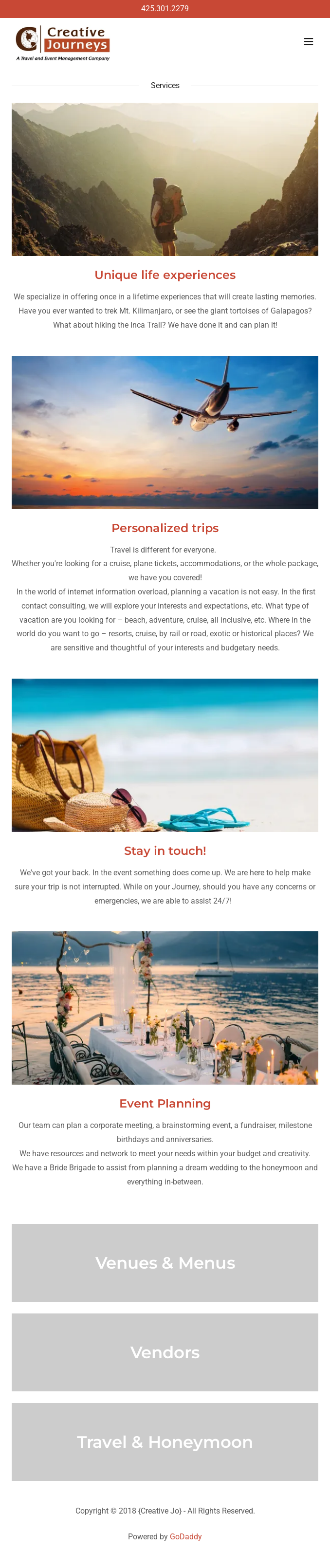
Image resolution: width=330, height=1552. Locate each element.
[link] (63, 41)
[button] (308, 41)
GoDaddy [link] (186, 1536)
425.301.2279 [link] (165, 8)
